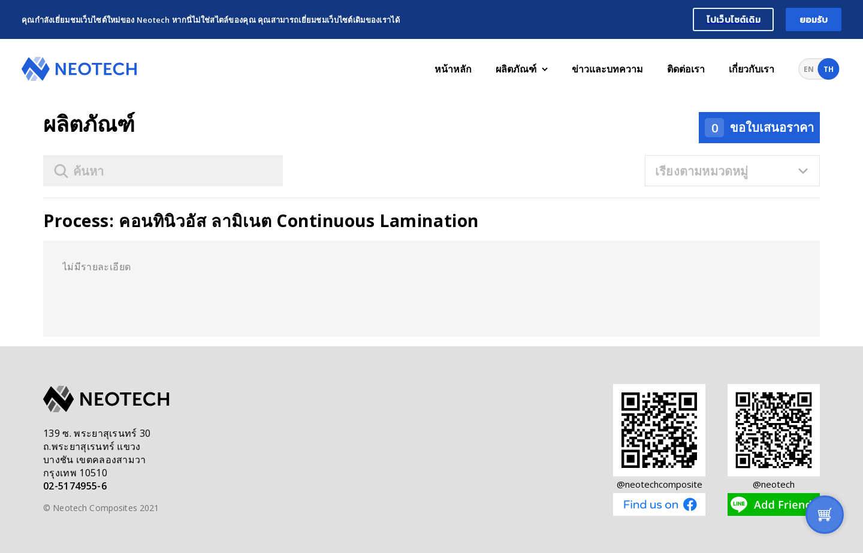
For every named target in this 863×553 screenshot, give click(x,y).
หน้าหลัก (453, 68)
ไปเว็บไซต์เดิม (734, 19)
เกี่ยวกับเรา (751, 68)
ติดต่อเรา (686, 68)
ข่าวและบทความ (607, 68)
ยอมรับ (813, 19)
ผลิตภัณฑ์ (522, 68)
